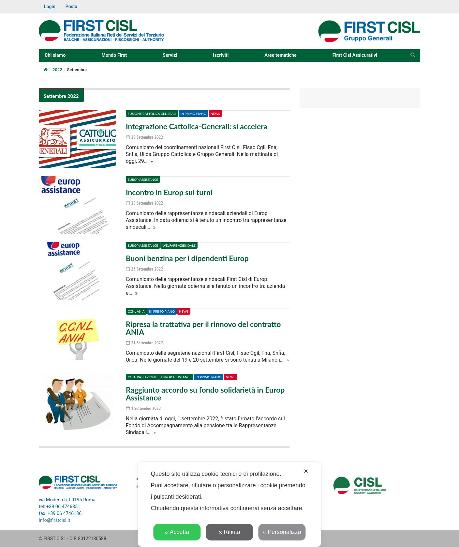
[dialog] (229, 504)
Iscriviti (221, 55)
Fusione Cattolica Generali (152, 114)
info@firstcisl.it (54, 520)
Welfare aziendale (179, 245)
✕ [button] (306, 471)
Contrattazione (142, 377)
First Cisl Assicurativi (355, 55)
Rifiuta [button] (229, 532)
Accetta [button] (177, 532)
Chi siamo (55, 55)
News (215, 114)
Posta (71, 6)
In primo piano (193, 114)
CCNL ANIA (136, 311)
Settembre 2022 (61, 96)
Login (49, 6)
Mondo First (114, 55)
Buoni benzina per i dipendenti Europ (187, 258)
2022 (57, 69)
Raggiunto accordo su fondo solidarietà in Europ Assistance (205, 393)
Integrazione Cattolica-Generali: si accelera (196, 126)
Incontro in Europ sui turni (169, 192)
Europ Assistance (143, 179)
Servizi (170, 55)
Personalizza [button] (282, 532)
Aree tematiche (280, 55)
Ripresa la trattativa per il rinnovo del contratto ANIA (203, 328)
